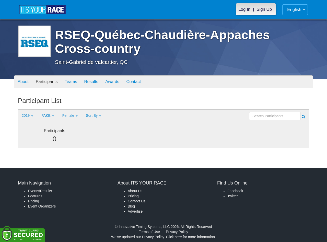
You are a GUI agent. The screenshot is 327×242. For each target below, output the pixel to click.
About (23, 82)
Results (96, 82)
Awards (118, 82)
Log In (244, 9)
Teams (74, 82)
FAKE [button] (47, 115)
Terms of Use (149, 232)
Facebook (235, 191)
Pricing (33, 201)
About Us (135, 191)
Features (35, 196)
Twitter (232, 196)
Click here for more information (190, 237)
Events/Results (40, 191)
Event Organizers (42, 206)
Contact (141, 82)
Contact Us (136, 201)
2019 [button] (27, 115)
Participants (49, 82)
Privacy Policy (177, 232)
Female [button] (70, 115)
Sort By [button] (93, 115)
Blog (131, 206)
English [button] (296, 9)
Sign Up (264, 9)
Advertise (135, 211)
